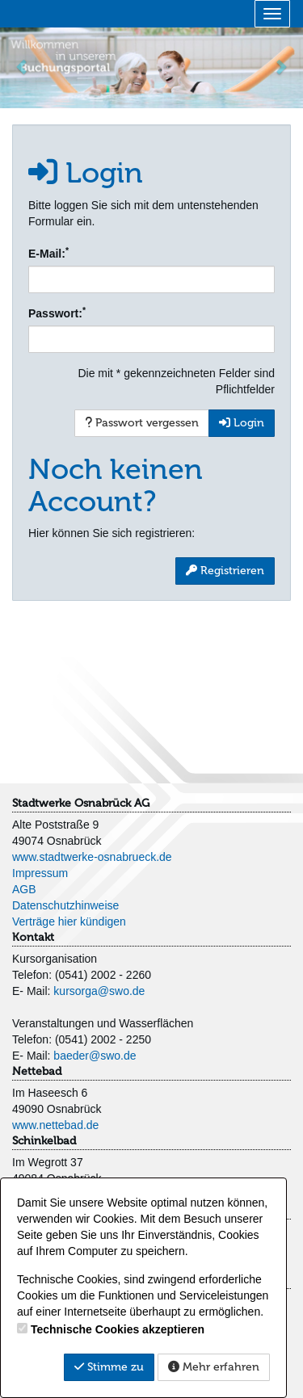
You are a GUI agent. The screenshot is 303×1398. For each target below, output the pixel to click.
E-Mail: (48, 253)
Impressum (40, 873)
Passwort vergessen (142, 423)
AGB (24, 889)
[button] (22, 66)
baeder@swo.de (94, 1055)
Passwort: (57, 312)
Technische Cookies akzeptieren (117, 1329)
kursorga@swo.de (99, 990)
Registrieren (225, 570)
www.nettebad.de (55, 1125)
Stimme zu (109, 1367)
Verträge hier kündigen (69, 921)
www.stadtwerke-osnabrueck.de (92, 856)
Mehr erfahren (213, 1367)
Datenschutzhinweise (65, 905)
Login (241, 423)
